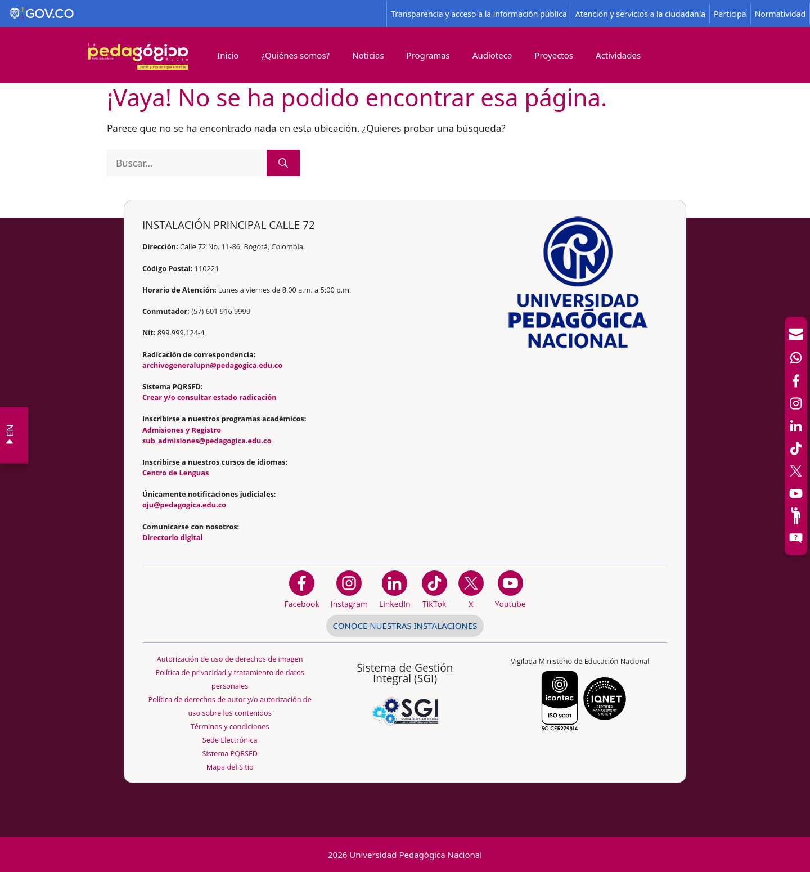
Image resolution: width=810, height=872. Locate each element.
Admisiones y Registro (181, 430)
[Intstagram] (796, 403)
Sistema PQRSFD (229, 753)
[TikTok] (796, 448)
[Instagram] (349, 589)
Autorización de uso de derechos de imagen (230, 659)
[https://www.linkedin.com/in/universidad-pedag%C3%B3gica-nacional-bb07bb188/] (395, 589)
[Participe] (796, 516)
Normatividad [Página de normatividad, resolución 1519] (780, 13)
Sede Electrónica (230, 740)
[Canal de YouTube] (796, 493)
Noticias (368, 55)
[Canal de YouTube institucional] (510, 589)
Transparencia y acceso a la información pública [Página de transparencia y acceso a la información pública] (479, 13)
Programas (428, 55)
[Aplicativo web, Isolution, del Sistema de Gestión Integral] (405, 691)
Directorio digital (172, 537)
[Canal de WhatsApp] (796, 358)
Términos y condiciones (230, 726)
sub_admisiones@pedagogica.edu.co (207, 440)
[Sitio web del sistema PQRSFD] (796, 538)
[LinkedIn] (796, 426)
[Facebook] (796, 381)
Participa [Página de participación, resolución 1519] (730, 13)
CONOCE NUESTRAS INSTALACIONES (404, 625)
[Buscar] (283, 163)
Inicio (227, 55)
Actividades (618, 55)
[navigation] (796, 436)
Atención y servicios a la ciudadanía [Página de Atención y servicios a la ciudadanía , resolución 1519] (640, 13)
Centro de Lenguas (175, 473)
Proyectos (553, 55)
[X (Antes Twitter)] (796, 471)
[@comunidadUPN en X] (471, 589)
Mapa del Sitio (230, 767)
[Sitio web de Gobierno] (194, 14)
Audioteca (492, 55)
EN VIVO (8, 435)
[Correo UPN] (796, 334)
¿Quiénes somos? (295, 55)
